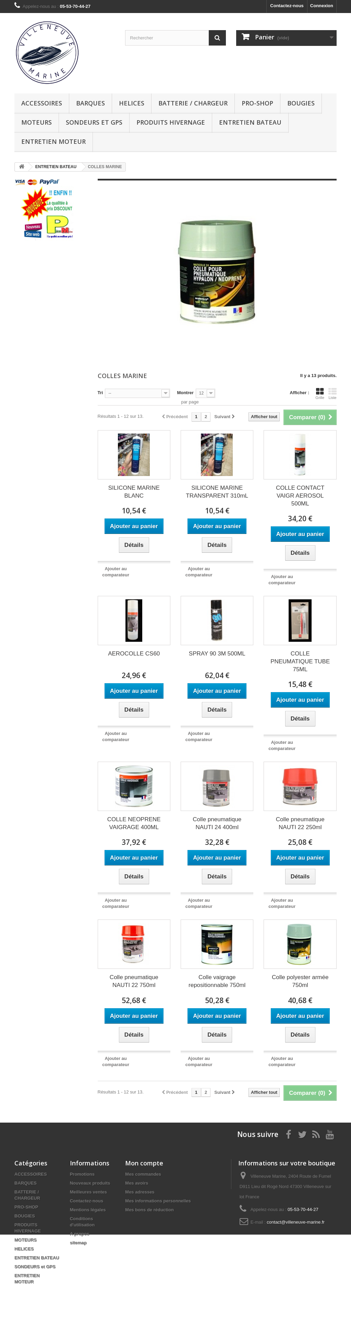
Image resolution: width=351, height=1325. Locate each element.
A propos (79, 1233)
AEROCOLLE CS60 (134, 653)
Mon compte (144, 1163)
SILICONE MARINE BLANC (134, 492)
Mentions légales (88, 1209)
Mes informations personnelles (158, 1200)
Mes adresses (139, 1192)
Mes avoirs (136, 1183)
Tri (100, 392)
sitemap (78, 1242)
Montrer (185, 392)
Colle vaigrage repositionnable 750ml (217, 981)
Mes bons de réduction (149, 1209)
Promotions (82, 1174)
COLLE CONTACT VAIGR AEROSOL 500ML (300, 496)
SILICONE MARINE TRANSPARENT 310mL (217, 492)
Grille (319, 393)
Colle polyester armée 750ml (300, 981)
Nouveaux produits (90, 1183)
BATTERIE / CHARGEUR (193, 103)
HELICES (131, 103)
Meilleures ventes (88, 1192)
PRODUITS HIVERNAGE (170, 122)
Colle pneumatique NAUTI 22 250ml (300, 823)
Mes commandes (143, 1174)
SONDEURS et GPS (94, 122)
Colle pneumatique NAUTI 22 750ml (134, 981)
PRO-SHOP (257, 103)
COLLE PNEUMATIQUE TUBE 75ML (300, 661)
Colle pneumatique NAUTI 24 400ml (217, 823)
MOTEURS (36, 122)
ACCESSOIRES (41, 103)
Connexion (321, 5)
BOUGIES (301, 103)
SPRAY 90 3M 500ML (217, 653)
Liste (332, 393)
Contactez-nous (287, 5)
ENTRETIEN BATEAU (250, 122)
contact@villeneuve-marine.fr (296, 1222)
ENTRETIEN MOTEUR (53, 141)
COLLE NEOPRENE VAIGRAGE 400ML (134, 823)
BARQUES (90, 103)
